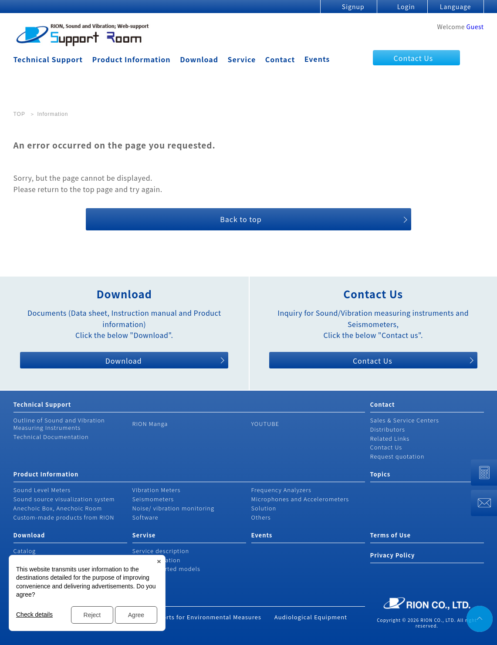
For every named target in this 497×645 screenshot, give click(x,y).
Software (145, 517)
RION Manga (150, 423)
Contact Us (413, 58)
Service (242, 59)
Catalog (25, 551)
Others (261, 517)
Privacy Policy (392, 555)
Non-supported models (166, 568)
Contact (280, 59)
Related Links (390, 438)
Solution (264, 508)
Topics (380, 474)
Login (406, 6)
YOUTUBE (265, 423)
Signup (353, 6)
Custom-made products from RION (64, 517)
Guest (475, 26)
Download (199, 59)
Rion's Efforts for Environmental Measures (197, 617)
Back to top (240, 219)
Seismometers (153, 499)
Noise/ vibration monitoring (173, 508)
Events (317, 58)
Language (455, 6)
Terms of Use (390, 535)
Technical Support (48, 59)
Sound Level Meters (42, 490)
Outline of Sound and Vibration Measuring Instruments (59, 424)
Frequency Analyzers (281, 490)
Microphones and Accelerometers (300, 499)
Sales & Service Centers (404, 420)
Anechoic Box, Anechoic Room (58, 508)
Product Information (131, 59)
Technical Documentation (51, 436)
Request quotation (397, 456)
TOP (19, 114)
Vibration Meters (156, 490)
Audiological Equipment (310, 617)
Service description (160, 551)
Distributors (387, 429)
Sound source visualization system (64, 499)
